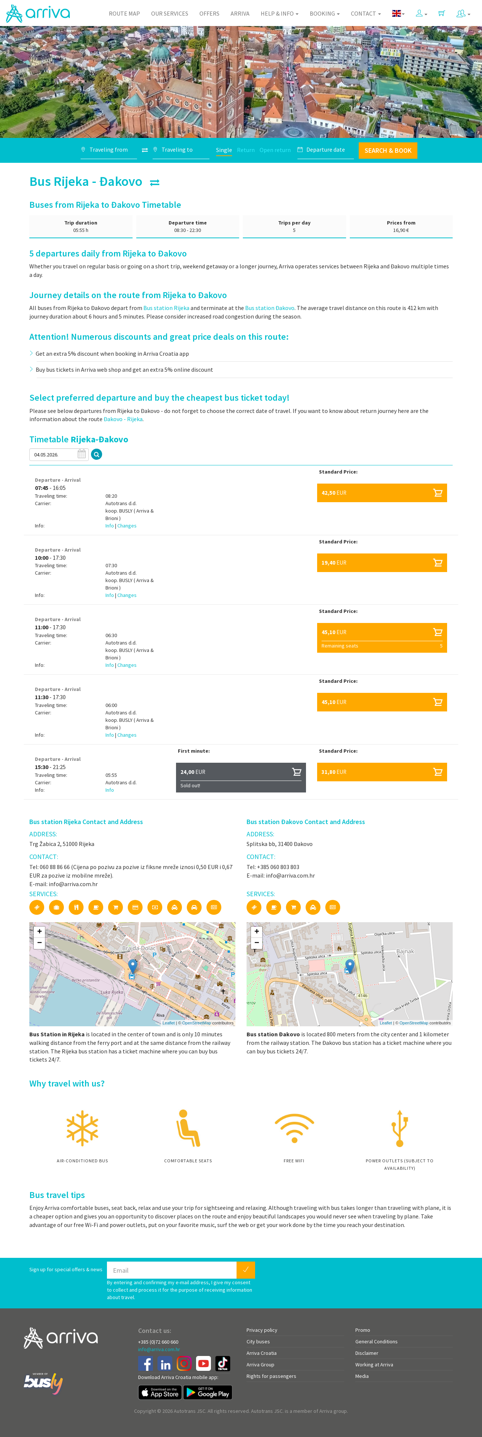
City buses (258, 1341)
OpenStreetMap (196, 1023)
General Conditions (376, 1341)
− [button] (39, 943)
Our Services (169, 13)
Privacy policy (262, 1330)
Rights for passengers (271, 1376)
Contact (366, 13)
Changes (127, 525)
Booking (325, 13)
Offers (209, 13)
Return (246, 150)
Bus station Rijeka (166, 307)
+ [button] (39, 932)
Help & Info (280, 13)
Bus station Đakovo (269, 307)
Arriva (240, 13)
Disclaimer (366, 1353)
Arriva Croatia (262, 1353)
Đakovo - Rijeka (123, 419)
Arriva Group (260, 1364)
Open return (275, 150)
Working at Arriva (374, 1364)
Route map (124, 13)
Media (362, 1376)
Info (110, 525)
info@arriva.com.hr (159, 1349)
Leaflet (169, 1023)
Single (224, 150)
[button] (421, 11)
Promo (362, 1330)
